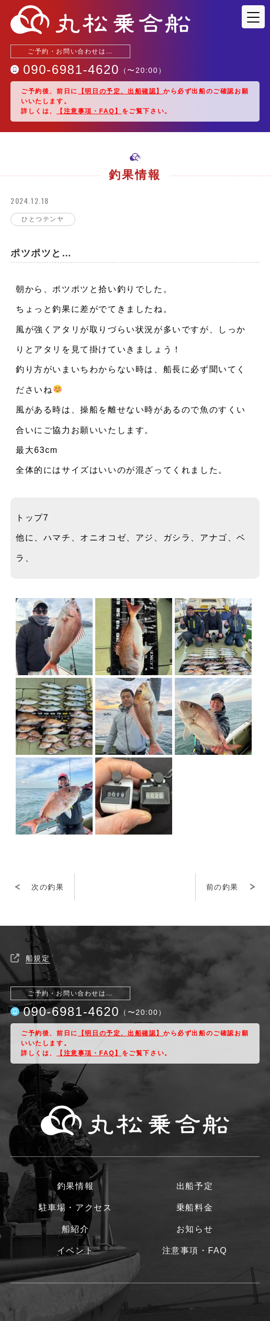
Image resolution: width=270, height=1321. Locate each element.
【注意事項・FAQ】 (89, 111)
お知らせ (194, 1229)
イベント (75, 1251)
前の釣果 (222, 887)
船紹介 (75, 1229)
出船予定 (194, 1186)
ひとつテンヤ (42, 219)
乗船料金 (194, 1208)
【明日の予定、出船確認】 (120, 91)
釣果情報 (75, 1186)
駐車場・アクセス (76, 1208)
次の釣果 (47, 887)
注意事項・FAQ (195, 1251)
